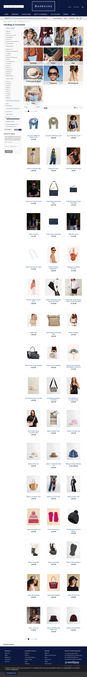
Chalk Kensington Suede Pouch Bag (73, 202)
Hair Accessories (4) (10, 35)
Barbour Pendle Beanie (73, 628)
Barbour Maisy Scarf (73, 497)
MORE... (74, 14)
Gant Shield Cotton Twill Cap (33, 398)
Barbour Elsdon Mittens (73, 562)
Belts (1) (7, 33)
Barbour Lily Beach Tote (34, 497)
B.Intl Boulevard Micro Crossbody (53, 399)
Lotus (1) (8, 65)
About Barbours (58, 18)
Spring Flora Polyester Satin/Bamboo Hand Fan (73, 366)
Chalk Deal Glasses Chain (73, 168)
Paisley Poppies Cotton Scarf (33, 300)
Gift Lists (7, 661)
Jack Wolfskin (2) (10, 61)
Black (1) (8, 81)
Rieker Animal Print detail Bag (53, 333)
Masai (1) (8, 67)
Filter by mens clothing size (12, 108)
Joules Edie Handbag (53, 595)
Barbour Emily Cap (33, 464)
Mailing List (8, 657)
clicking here (14, 669)
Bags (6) (8, 31)
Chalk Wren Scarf (73, 234)
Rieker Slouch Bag (53, 562)
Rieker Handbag (73, 332)
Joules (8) (8, 63)
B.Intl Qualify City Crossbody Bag (73, 399)
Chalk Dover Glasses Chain (34, 201)
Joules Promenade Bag (34, 168)
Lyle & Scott (48, 659)
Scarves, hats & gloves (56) (12, 41)
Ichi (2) (7, 59)
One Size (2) (8, 105)
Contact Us (72, 18)
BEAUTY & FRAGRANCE (40, 14)
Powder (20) (8, 69)
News (65, 18)
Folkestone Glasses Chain (33, 267)
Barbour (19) (8, 49)
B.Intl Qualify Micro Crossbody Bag (33, 431)
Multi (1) (7, 87)
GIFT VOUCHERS (55, 14)
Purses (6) (8, 39)
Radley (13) (8, 71)
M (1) (7, 103)
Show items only (11, 124)
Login (69, 7)
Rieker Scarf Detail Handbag (33, 365)
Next (36, 111)
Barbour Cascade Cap (73, 431)
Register (76, 7)
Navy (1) (7, 89)
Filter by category (10, 28)
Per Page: (39, 107)
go (20, 129)
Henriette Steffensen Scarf (53, 136)
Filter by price (9, 114)
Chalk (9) (8, 53)
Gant (46, 657)
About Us (7, 653)
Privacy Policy (28, 659)
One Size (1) (8, 111)
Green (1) (8, 85)
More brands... (48, 663)
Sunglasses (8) (9, 43)
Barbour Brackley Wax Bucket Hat (53, 628)
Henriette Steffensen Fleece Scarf (33, 136)
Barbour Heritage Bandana (73, 464)
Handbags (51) (9, 37)
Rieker (46, 661)
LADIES (6, 14)
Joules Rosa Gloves (53, 529)
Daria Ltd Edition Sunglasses (53, 267)
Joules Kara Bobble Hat (34, 529)
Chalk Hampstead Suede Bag (53, 202)
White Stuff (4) (9, 75)
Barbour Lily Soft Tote (53, 497)
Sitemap (27, 663)
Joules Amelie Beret (33, 595)
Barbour (47, 653)
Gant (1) (7, 55)
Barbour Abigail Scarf (53, 431)
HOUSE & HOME (26, 14)
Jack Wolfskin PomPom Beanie (73, 530)
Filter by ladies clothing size (13, 100)
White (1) (8, 98)
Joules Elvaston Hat (73, 595)
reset (16, 129)
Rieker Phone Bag (33, 562)
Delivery (27, 653)
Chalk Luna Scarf (33, 628)
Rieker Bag (33, 332)
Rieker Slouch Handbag (53, 365)
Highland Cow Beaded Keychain (73, 267)
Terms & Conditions (30, 657)
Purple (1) (8, 93)
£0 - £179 (7, 117)
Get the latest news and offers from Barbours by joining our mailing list (26, 18)
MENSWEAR (15, 14)
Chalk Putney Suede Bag (53, 234)
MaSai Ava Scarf (53, 168)
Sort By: (30, 107)
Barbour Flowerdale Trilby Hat (53, 464)
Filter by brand (9, 46)
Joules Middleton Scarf (73, 136)
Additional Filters (10, 121)
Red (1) (7, 95)
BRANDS (65, 14)
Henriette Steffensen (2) (11, 57)
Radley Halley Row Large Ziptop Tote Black (53, 300)
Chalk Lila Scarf (33, 234)
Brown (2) (8, 83)
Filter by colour (9, 78)
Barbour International (50, 655)
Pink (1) (7, 91)
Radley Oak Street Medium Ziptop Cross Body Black (73, 300)
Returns (27, 655)
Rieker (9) (8, 73)
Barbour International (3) (11, 51)
